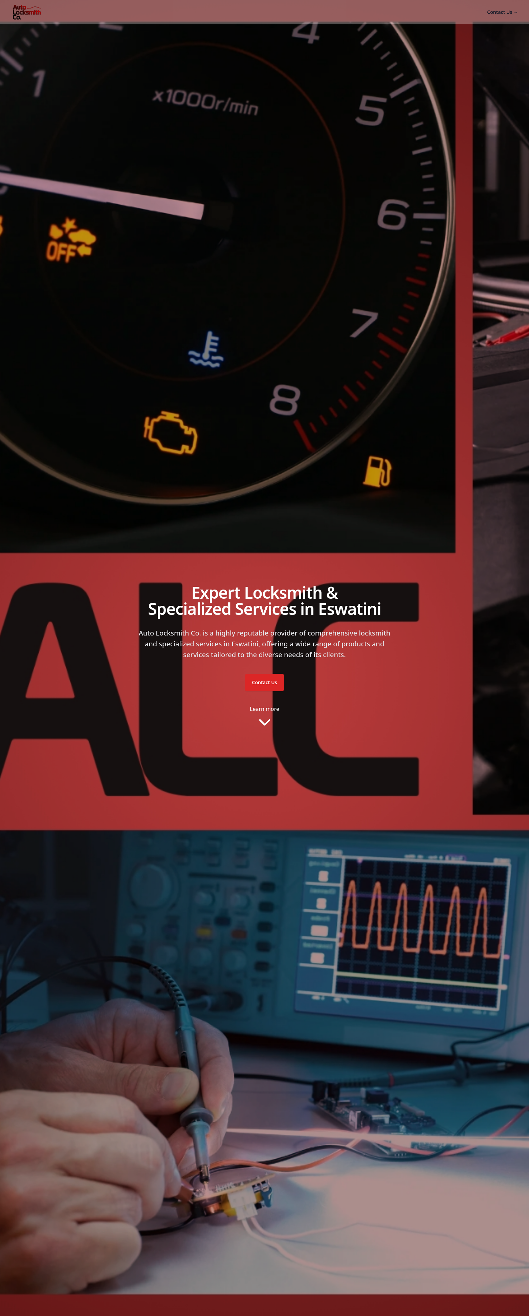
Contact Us (502, 12)
